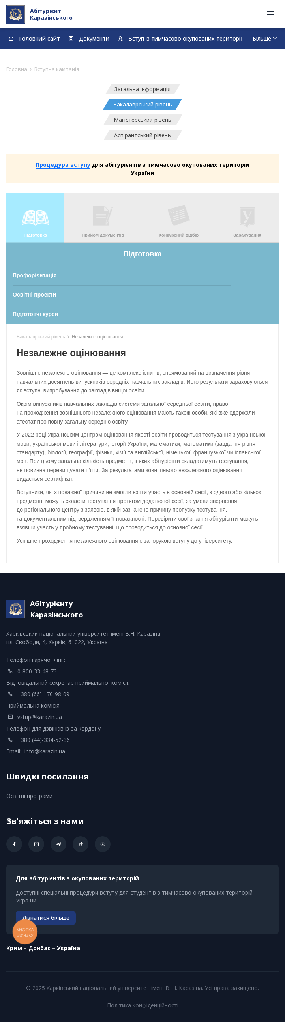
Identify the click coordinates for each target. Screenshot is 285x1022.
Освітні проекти (34, 294)
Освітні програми (29, 796)
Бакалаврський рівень (142, 104)
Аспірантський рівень (142, 135)
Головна (16, 69)
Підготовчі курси (35, 314)
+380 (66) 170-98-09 (43, 694)
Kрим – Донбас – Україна (43, 948)
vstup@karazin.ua (39, 717)
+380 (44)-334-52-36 (43, 740)
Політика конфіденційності (142, 1005)
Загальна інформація (142, 89)
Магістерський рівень (142, 119)
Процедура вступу (63, 164)
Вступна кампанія (56, 69)
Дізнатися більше (45, 917)
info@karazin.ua (44, 751)
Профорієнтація (35, 275)
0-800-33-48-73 (37, 671)
